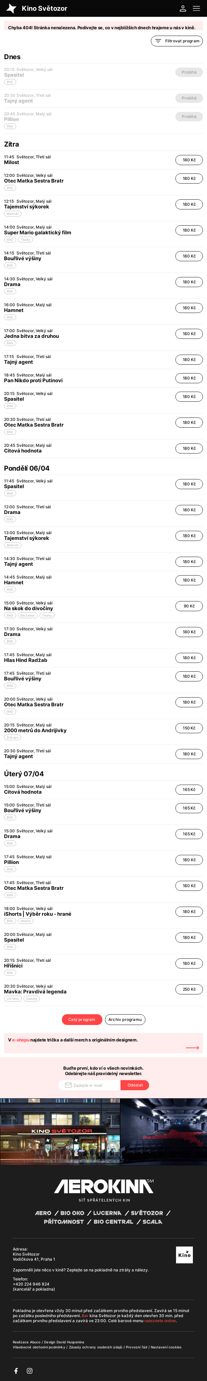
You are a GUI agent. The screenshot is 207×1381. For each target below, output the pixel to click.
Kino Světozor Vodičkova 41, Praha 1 (34, 1257)
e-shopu (20, 1039)
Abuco (35, 1342)
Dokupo (12, 737)
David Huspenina (70, 1342)
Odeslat (135, 1085)
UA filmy (13, 998)
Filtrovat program (177, 41)
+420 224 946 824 (31, 1284)
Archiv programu (125, 1019)
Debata (31, 998)
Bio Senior (28, 615)
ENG (10, 188)
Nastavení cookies (166, 1347)
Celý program (81, 1019)
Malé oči (13, 213)
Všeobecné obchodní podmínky (40, 1347)
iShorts (26, 921)
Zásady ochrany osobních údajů (96, 1347)
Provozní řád (137, 1347)
